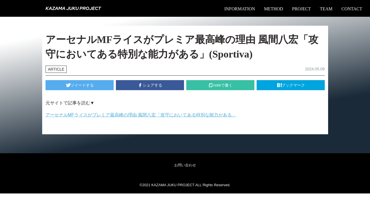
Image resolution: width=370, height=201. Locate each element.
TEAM (326, 8)
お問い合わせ (185, 165)
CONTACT (352, 8)
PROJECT (301, 8)
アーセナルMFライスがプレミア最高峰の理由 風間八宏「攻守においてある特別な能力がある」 (141, 115)
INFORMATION (239, 8)
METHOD (273, 8)
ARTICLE (56, 69)
